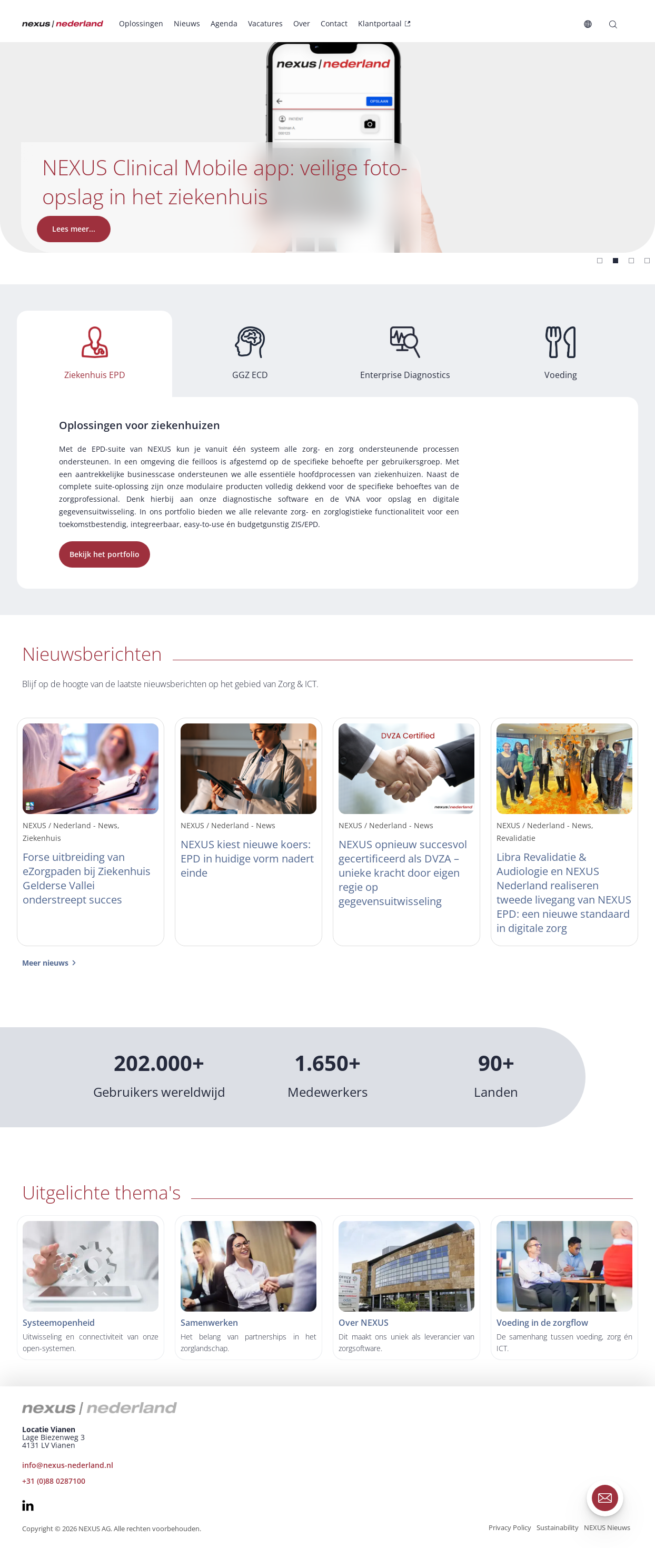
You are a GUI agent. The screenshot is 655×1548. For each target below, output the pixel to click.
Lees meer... (73, 229)
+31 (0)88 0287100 (53, 1481)
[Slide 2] (631, 261)
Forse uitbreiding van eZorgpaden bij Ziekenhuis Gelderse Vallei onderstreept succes (87, 878)
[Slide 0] (600, 261)
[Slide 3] (647, 261)
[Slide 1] (615, 261)
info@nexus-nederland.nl (67, 1465)
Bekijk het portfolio (105, 554)
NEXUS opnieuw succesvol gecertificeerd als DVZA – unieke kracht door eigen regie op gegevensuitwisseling (403, 872)
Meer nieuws (45, 963)
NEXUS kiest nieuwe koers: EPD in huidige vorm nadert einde (247, 858)
